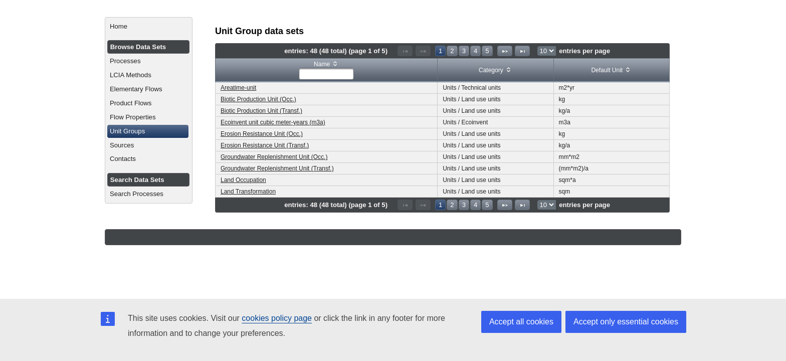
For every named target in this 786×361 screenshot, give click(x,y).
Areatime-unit (238, 87)
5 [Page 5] (487, 51)
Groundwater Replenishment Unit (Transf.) (277, 168)
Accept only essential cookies (625, 321)
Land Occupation (243, 180)
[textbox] (326, 74)
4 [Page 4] (475, 51)
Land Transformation (248, 191)
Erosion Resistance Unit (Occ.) (262, 133)
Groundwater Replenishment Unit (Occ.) (274, 156)
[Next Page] (504, 51)
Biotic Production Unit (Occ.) (258, 99)
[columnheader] (327, 70)
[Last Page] (522, 51)
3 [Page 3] (464, 51)
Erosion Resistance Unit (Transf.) (265, 145)
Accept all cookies (521, 321)
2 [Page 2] (452, 51)
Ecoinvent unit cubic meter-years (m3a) (273, 122)
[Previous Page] (423, 51)
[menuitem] (148, 26)
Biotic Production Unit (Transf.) (261, 110)
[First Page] (405, 51)
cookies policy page (277, 318)
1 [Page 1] (440, 51)
